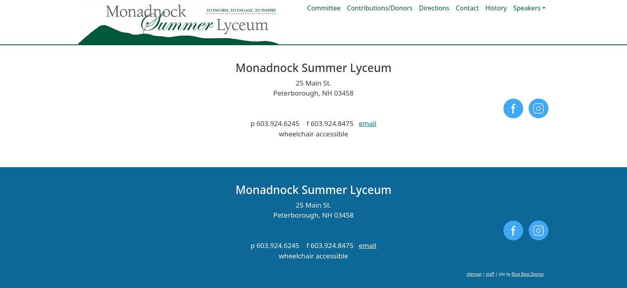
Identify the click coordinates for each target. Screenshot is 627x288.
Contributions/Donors (380, 8)
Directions (434, 8)
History (496, 8)
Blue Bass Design (528, 152)
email (367, 123)
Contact (467, 8)
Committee (323, 8)
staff (490, 152)
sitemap (474, 152)
